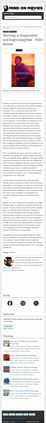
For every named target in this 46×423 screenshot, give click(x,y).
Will (16, 257)
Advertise (19, 414)
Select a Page (9, 13)
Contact (32, 414)
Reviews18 (5, 31)
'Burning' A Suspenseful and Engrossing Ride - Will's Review (23, 40)
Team (26, 414)
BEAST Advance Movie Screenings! (23, 355)
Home (5, 414)
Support (11, 414)
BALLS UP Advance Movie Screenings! (24, 391)
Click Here (6, 270)
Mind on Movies (20, 421)
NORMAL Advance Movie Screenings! (24, 367)
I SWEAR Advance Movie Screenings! (24, 379)
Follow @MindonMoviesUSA (13, 418)
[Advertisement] (24, 96)
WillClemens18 (13, 31)
